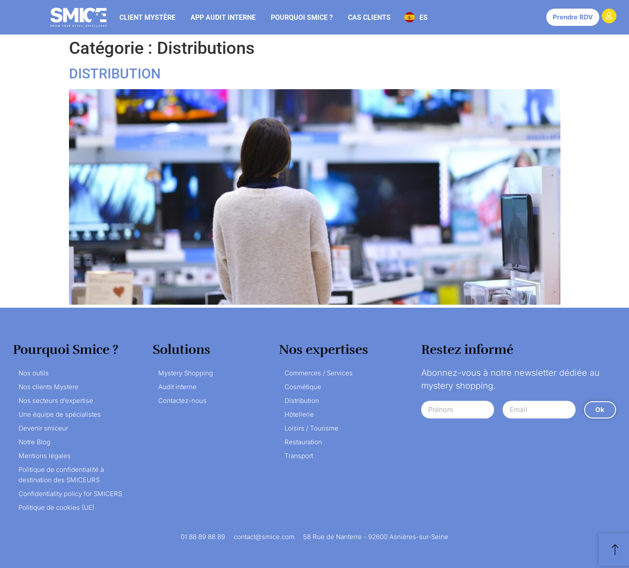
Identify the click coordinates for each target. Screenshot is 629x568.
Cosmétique (303, 387)
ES (423, 17)
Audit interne (177, 387)
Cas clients (369, 17)
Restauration (303, 442)
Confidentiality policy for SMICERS (70, 494)
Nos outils (34, 373)
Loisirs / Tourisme (311, 428)
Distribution (302, 400)
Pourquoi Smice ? (302, 17)
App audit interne (223, 17)
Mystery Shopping (185, 373)
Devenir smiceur (43, 428)
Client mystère (147, 17)
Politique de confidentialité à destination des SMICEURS (61, 474)
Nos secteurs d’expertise (56, 400)
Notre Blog (34, 442)
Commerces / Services (319, 373)
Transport (299, 456)
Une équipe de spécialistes (60, 414)
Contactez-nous (182, 400)
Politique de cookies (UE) (56, 507)
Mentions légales (45, 456)
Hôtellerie (299, 414)
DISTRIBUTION (115, 74)
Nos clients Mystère (48, 387)
